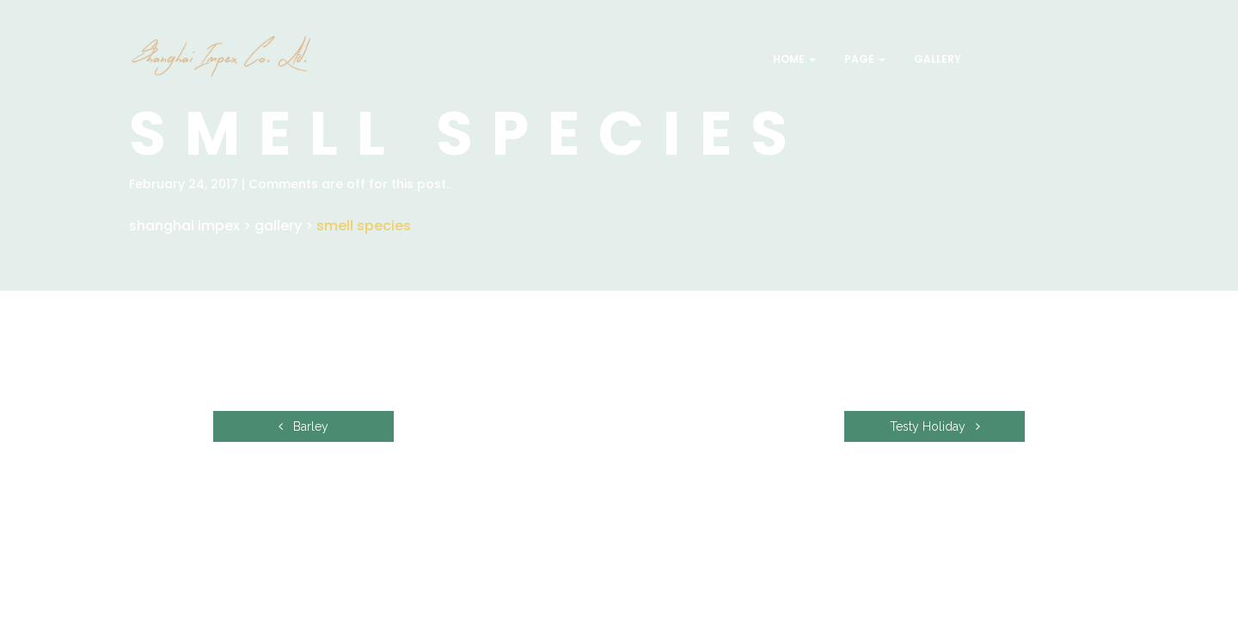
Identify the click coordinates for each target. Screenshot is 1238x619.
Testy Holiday (935, 426)
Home (793, 59)
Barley (303, 426)
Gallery (936, 59)
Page (864, 59)
